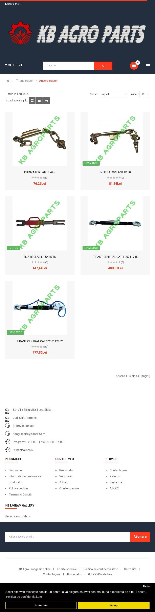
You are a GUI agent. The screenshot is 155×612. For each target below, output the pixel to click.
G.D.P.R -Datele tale (100, 574)
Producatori (66, 470)
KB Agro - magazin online (35, 569)
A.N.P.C (114, 488)
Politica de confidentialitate (101, 569)
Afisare (135, 94)
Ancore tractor (48, 80)
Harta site (116, 482)
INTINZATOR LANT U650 (115, 172)
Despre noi (15, 470)
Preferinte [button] (41, 605)
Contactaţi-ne (118, 470)
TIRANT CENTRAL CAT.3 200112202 (40, 341)
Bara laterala (18, 94)
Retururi (115, 476)
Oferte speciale (69, 488)
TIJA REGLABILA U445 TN (39, 256)
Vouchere (65, 476)
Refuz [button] (146, 586)
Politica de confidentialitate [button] (24, 596)
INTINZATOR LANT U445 (39, 172)
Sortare (94, 94)
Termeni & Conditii (20, 494)
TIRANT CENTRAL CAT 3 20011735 (115, 256)
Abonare (140, 537)
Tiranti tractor (25, 80)
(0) (46, 177)
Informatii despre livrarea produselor (25, 479)
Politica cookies (18, 488)
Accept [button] (113, 605)
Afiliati (63, 482)
